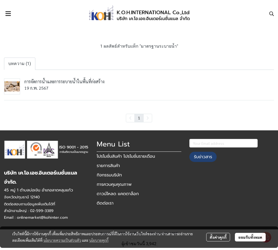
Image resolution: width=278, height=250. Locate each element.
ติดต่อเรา (105, 203)
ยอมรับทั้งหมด (250, 237)
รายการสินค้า (108, 165)
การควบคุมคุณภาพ (114, 184)
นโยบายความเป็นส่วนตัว (62, 240)
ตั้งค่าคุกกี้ (218, 237)
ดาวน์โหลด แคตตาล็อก (118, 194)
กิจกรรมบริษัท (109, 175)
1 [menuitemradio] (139, 117)
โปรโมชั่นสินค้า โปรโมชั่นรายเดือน (126, 156)
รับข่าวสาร (203, 157)
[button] (271, 13)
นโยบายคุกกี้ (98, 240)
